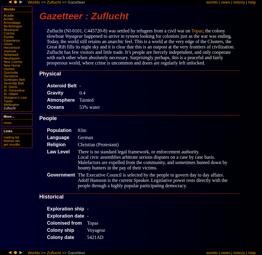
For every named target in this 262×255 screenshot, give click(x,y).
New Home (12, 65)
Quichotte (11, 72)
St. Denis (10, 87)
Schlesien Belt (14, 79)
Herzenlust (12, 47)
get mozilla (12, 144)
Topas (8, 101)
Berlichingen (13, 26)
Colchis (9, 33)
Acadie (9, 15)
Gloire (8, 44)
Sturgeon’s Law (15, 97)
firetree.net (12, 141)
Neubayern (12, 58)
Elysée (9, 37)
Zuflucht (54, 2)
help (252, 2)
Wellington (11, 104)
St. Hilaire (11, 94)
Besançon (11, 30)
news (225, 2)
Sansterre (11, 76)
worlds (212, 2)
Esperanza (12, 40)
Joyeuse (10, 51)
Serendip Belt (14, 83)
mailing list (11, 137)
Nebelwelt (11, 54)
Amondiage (12, 22)
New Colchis (13, 62)
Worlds (34, 2)
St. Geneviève (14, 90)
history (239, 2)
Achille (8, 19)
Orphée (9, 69)
